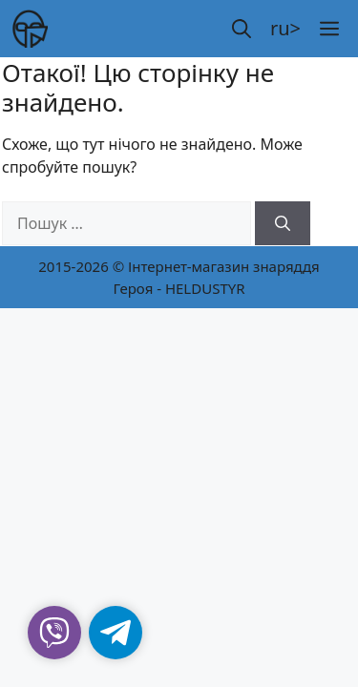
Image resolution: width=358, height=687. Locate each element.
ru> (285, 28)
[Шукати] (282, 223)
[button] (241, 28)
